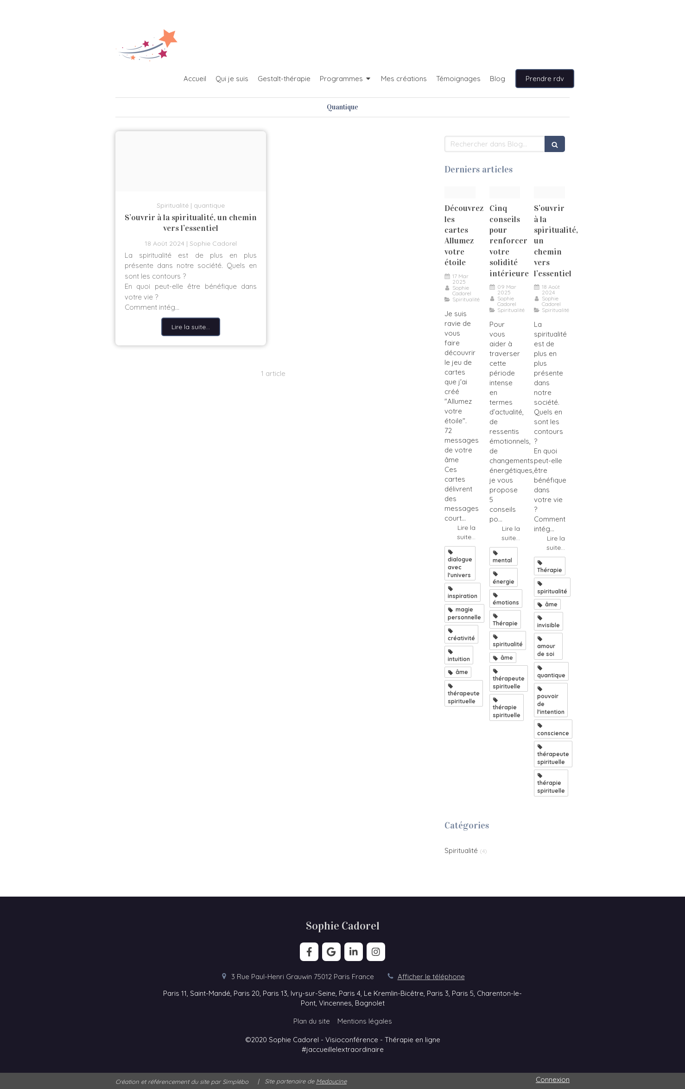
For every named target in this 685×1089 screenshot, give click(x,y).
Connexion (553, 1079)
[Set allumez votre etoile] (460, 192)
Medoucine (331, 1081)
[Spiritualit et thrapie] (190, 161)
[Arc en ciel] (504, 192)
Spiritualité (461, 850)
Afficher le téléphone (431, 976)
